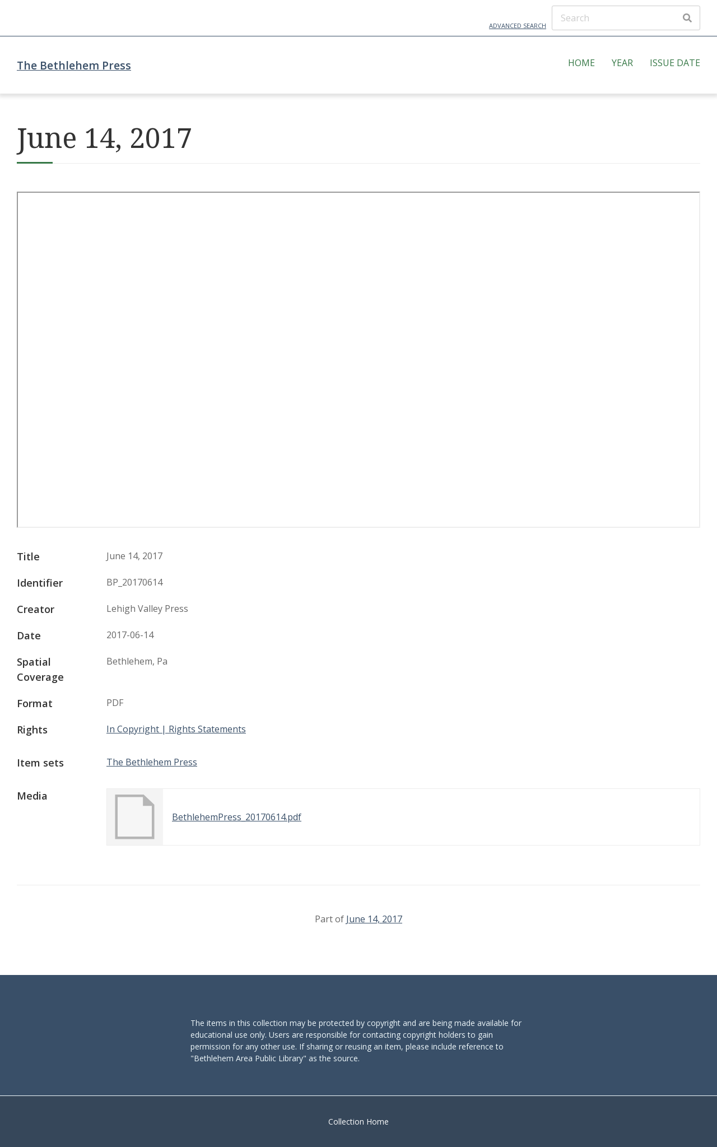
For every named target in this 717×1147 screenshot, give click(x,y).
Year (622, 63)
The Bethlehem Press (74, 65)
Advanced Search (517, 25)
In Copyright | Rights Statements (176, 729)
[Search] (626, 18)
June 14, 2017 (374, 919)
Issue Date (675, 63)
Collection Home (358, 1121)
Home (581, 63)
